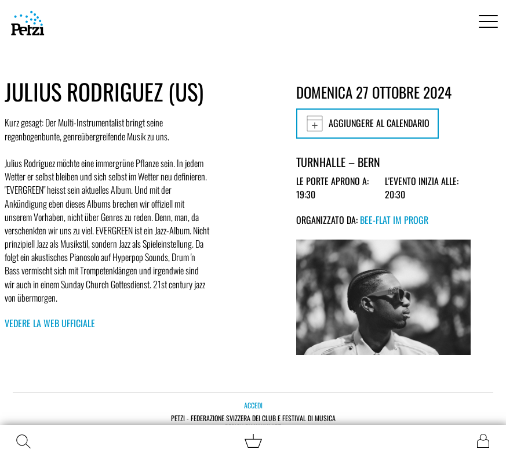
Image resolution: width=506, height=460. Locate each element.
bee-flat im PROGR (394, 220)
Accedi (253, 405)
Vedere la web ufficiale (50, 323)
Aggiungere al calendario (367, 123)
